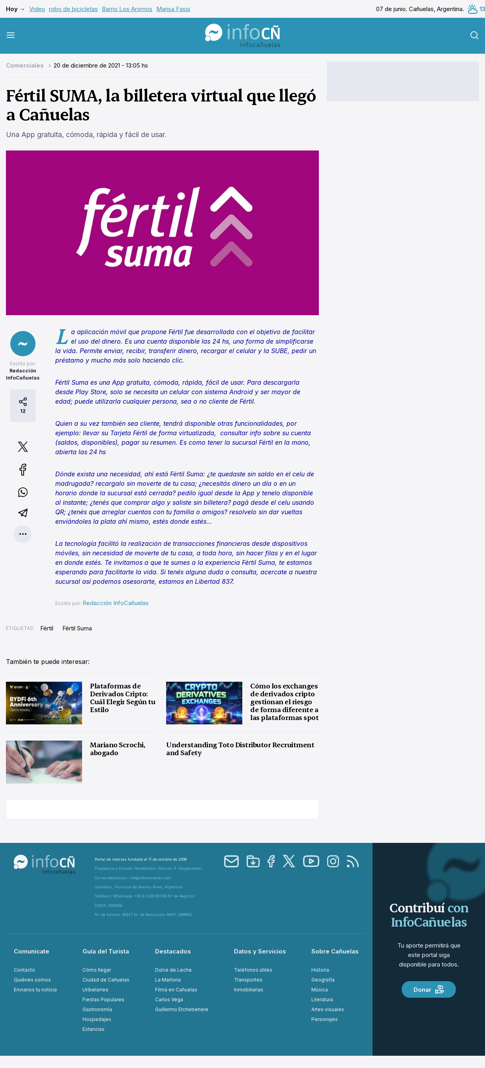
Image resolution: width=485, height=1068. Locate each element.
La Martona (168, 980)
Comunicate (31, 951)
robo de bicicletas (73, 9)
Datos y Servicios (260, 951)
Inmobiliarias (248, 990)
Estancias (93, 1029)
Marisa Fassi (173, 9)
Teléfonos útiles (253, 970)
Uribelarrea (95, 990)
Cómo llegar (96, 970)
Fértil (46, 628)
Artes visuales (327, 1009)
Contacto (24, 970)
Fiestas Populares (103, 999)
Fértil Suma (77, 628)
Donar (429, 989)
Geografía (323, 980)
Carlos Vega (169, 999)
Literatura (322, 999)
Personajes (324, 1019)
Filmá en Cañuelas (176, 990)
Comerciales (25, 65)
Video (37, 9)
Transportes (248, 980)
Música (319, 990)
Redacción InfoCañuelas (115, 603)
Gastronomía (97, 1009)
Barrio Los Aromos (127, 9)
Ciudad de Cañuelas (105, 980)
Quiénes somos (32, 980)
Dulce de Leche (173, 970)
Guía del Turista (105, 951)
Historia (320, 970)
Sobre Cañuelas (335, 951)
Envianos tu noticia (35, 990)
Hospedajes (96, 1019)
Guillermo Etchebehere (181, 1009)
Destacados (173, 951)
